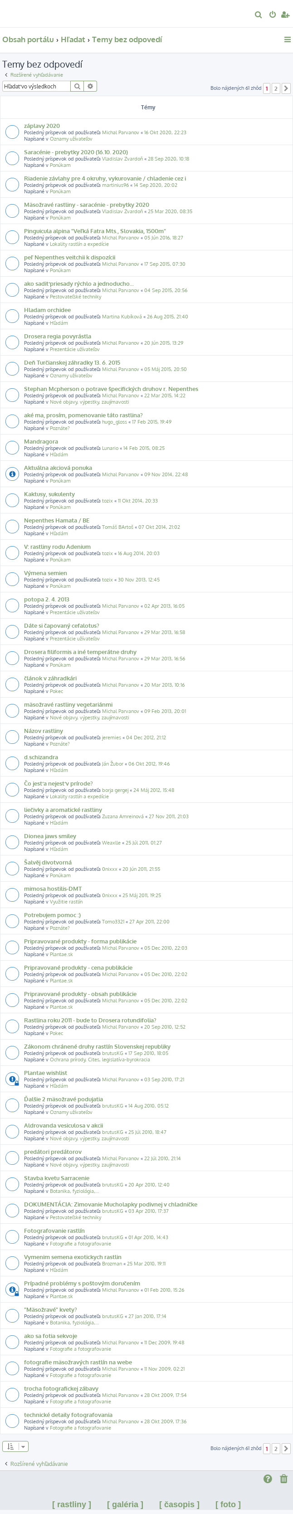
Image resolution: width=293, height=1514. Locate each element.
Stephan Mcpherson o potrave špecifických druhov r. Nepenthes (111, 388)
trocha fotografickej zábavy (61, 1388)
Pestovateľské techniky (75, 296)
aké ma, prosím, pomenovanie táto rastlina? (83, 415)
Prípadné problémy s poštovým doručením (82, 1283)
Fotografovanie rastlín (54, 1230)
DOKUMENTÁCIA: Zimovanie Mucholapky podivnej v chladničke (110, 1204)
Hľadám (59, 323)
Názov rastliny (43, 730)
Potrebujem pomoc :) (52, 914)
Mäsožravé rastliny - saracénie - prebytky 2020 (86, 204)
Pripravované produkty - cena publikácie (78, 967)
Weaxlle (111, 843)
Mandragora (41, 441)
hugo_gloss (114, 422)
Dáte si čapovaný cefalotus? (61, 625)
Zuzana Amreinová (123, 816)
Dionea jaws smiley (50, 836)
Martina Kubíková (122, 316)
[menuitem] (259, 15)
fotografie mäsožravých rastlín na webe (78, 1362)
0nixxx (109, 869)
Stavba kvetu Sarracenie (56, 1178)
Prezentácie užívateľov (75, 349)
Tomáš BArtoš (117, 527)
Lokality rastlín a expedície (79, 244)
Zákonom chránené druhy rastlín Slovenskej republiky (97, 1046)
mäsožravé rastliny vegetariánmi (68, 704)
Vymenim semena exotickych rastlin (73, 1256)
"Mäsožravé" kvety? (50, 1309)
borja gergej (115, 790)
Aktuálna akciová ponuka (58, 467)
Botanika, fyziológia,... (74, 1191)
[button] (286, 88)
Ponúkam (60, 165)
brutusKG (112, 1053)
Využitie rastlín (66, 902)
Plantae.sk (61, 954)
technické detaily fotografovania (68, 1414)
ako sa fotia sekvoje (50, 1335)
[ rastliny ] (71, 1504)
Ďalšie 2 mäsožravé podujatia (63, 1099)
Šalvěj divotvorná (48, 862)
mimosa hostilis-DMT (53, 888)
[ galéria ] (125, 1504)
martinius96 (115, 185)
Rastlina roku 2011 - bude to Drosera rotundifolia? (90, 1020)
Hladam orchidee (47, 309)
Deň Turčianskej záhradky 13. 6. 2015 (72, 362)
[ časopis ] (179, 1504)
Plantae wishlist (45, 1072)
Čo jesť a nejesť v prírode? (58, 783)
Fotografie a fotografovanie (80, 1244)
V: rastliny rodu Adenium (57, 546)
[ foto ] (228, 1504)
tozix (107, 501)
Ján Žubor (112, 764)
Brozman (112, 1263)
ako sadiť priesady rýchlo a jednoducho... (79, 283)
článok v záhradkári (50, 678)
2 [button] (276, 88)
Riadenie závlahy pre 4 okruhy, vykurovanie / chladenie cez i (105, 178)
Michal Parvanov (120, 132)
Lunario (110, 448)
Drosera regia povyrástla (57, 336)
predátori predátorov (53, 1151)
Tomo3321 (113, 921)
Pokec (56, 691)
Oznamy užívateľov (71, 139)
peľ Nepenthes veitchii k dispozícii (69, 257)
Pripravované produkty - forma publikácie (80, 941)
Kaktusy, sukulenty (49, 494)
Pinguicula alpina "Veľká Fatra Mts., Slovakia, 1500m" (95, 230)
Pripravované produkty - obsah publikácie (80, 993)
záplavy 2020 (42, 125)
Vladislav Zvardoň (122, 159)
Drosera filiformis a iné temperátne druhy (80, 651)
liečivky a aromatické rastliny (63, 809)
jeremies (111, 737)
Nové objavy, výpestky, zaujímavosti (89, 402)
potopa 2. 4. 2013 (46, 599)
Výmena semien (45, 572)
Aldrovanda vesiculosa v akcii (63, 1125)
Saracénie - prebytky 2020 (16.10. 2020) (76, 152)
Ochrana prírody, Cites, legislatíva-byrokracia (100, 1059)
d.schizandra (41, 757)
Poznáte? (60, 428)
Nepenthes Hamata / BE (56, 520)
